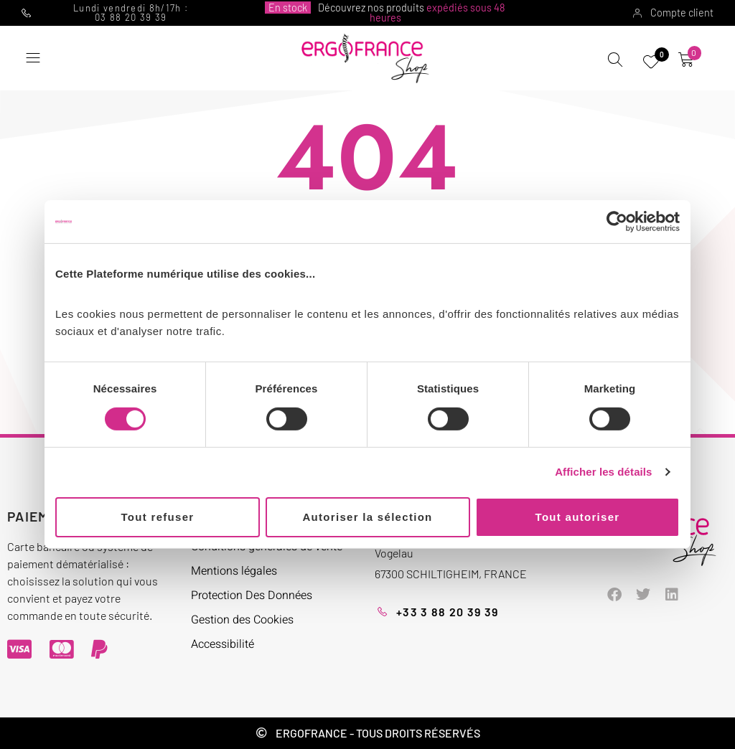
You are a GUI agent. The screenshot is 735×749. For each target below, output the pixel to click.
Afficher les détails (603, 472)
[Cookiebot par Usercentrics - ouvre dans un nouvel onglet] (617, 221)
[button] (32, 58)
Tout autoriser (577, 517)
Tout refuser (158, 517)
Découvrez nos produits (385, 12)
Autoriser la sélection (367, 517)
